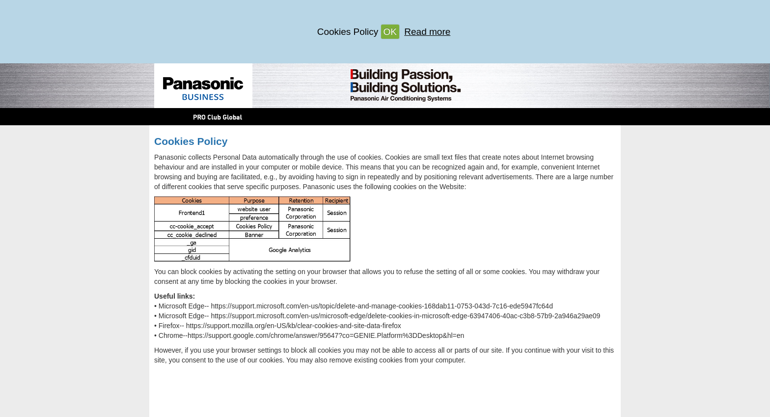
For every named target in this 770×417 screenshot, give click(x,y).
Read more (427, 32)
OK (390, 32)
